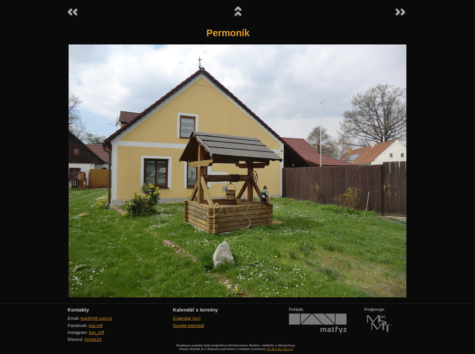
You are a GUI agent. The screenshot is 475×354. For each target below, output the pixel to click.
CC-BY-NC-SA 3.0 (279, 349)
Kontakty (78, 310)
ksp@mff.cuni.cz (96, 318)
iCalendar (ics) (187, 318)
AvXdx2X (93, 339)
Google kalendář (188, 325)
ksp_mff (96, 332)
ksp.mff (96, 325)
